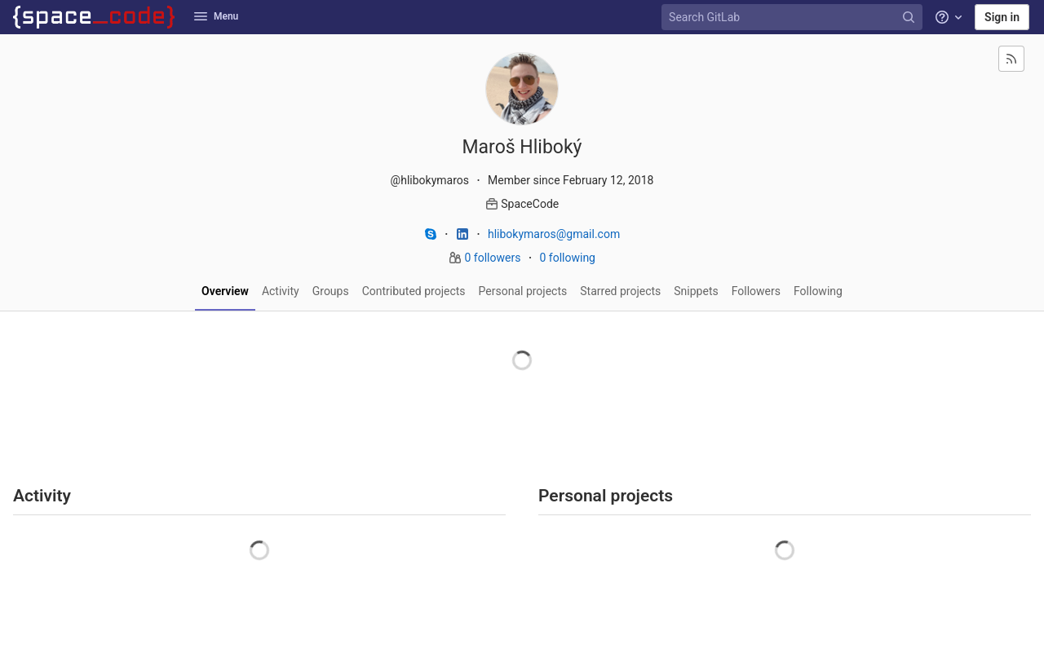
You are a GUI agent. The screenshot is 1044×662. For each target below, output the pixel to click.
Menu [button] (216, 16)
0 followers (494, 257)
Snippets (696, 291)
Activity (280, 291)
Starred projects (620, 291)
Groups (330, 291)
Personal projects (523, 291)
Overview (225, 291)
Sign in (1002, 17)
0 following (567, 257)
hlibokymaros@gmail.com (554, 234)
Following (818, 291)
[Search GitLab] (793, 17)
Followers (756, 291)
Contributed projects (414, 291)
